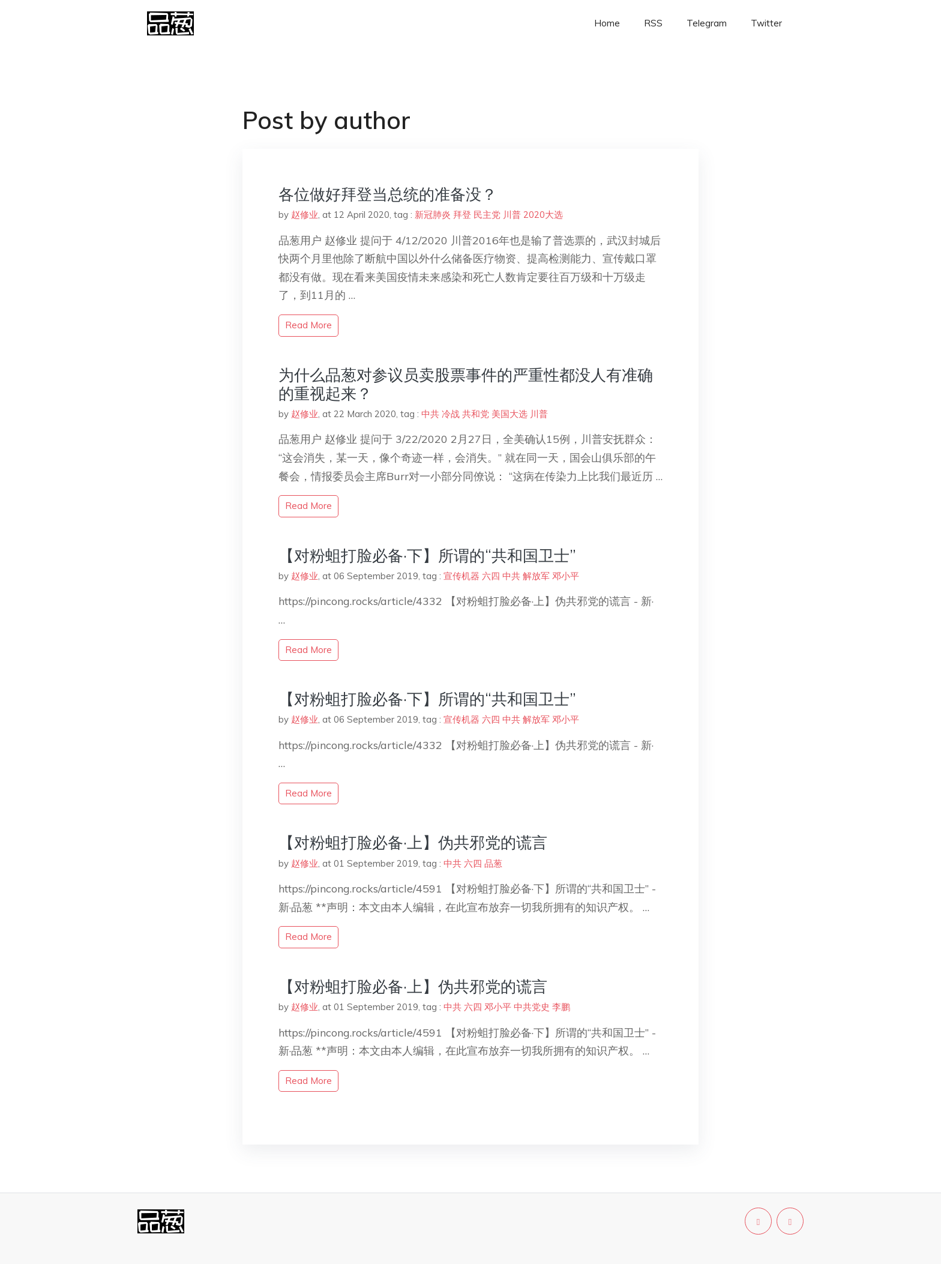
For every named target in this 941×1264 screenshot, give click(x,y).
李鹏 (561, 1007)
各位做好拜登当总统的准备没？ (387, 194)
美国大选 (510, 414)
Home (607, 23)
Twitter (766, 23)
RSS (653, 23)
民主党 (487, 214)
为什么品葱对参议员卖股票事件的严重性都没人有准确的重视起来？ (465, 384)
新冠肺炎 (433, 214)
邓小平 (565, 576)
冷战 (451, 414)
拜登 (462, 214)
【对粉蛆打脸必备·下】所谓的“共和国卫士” (427, 555)
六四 (491, 576)
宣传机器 (461, 576)
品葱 (493, 863)
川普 (512, 214)
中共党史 (532, 1007)
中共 (430, 414)
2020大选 (543, 214)
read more (308, 325)
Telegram (707, 23)
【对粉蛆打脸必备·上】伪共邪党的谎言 (412, 842)
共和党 (475, 414)
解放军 (536, 576)
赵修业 (304, 214)
